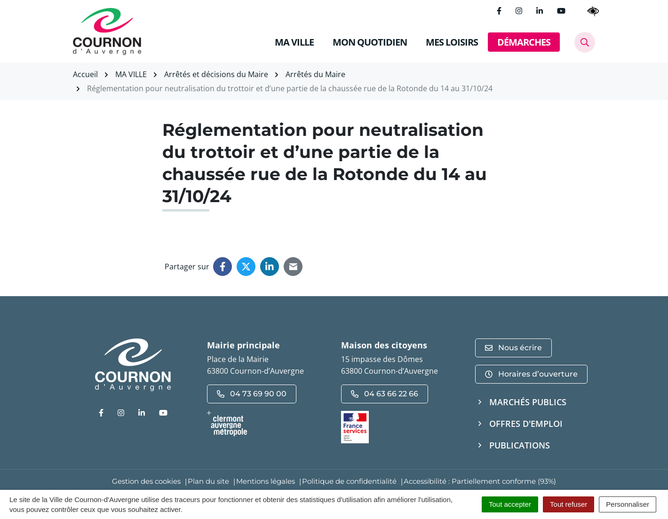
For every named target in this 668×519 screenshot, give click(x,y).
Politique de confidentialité (349, 481)
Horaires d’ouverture (531, 374)
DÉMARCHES (523, 42)
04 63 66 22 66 (384, 393)
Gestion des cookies (146, 481)
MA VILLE (294, 42)
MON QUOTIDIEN (370, 42)
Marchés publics (527, 402)
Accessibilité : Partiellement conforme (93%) (480, 481)
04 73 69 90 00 (251, 393)
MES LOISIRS (452, 42)
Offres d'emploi (526, 423)
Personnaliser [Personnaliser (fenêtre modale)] (627, 504)
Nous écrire (513, 347)
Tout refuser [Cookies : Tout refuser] (568, 504)
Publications (519, 445)
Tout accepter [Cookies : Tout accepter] (510, 504)
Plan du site (208, 481)
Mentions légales (265, 481)
